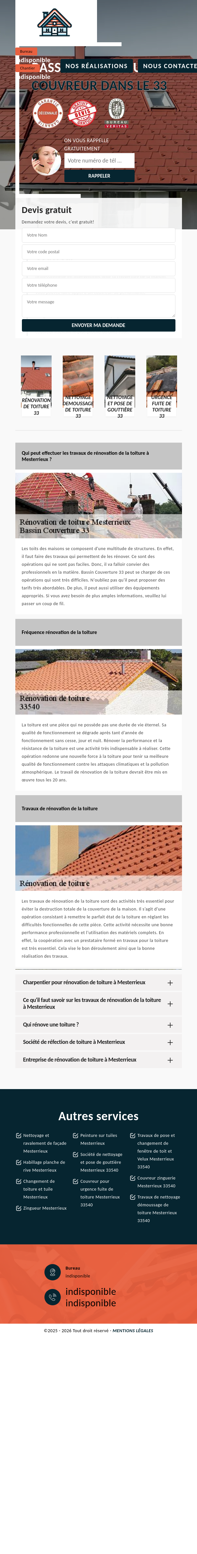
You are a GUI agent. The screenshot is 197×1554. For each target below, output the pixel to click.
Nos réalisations (97, 66)
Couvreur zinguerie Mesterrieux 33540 (157, 1182)
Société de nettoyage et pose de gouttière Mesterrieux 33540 (101, 1162)
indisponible (33, 60)
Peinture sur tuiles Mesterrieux (98, 1139)
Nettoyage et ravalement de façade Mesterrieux (45, 1143)
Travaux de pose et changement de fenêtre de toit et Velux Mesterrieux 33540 (156, 1151)
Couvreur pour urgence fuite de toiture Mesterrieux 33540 (100, 1193)
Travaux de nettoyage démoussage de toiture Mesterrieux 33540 (159, 1208)
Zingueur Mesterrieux (45, 1208)
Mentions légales (133, 1330)
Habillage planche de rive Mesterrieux (44, 1166)
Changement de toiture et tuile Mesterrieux (39, 1189)
